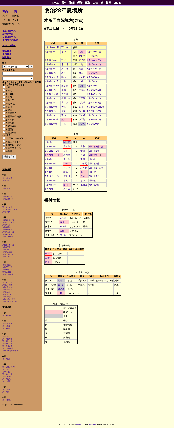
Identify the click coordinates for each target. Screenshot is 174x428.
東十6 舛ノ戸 (7, 344)
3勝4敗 (92, 172)
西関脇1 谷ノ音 (8, 220)
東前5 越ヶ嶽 (7, 229)
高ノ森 (64, 102)
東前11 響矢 (7, 272)
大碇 (81, 51)
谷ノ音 (82, 60)
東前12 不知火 (7, 274)
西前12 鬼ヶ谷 (7, 199)
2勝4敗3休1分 (94, 94)
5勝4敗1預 (94, 151)
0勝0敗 (48, 172)
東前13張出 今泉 (8, 299)
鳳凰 (81, 68)
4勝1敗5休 (92, 56)
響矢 (63, 111)
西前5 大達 (6, 292)
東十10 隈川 (7, 381)
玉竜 (63, 90)
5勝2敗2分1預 (52, 155)
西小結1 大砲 (7, 178)
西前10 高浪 (7, 297)
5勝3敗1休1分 (94, 90)
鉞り (63, 119)
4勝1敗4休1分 (94, 51)
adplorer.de (80, 424)
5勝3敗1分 (94, 184)
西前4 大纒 (6, 265)
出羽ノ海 (65, 98)
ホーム (55, 2)
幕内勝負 (6, 51)
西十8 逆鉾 (6, 328)
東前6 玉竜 (6, 247)
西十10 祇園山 (7, 348)
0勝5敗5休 (92, 85)
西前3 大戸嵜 (7, 290)
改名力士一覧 (9, 30)
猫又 (65, 180)
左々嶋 (83, 167)
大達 (81, 85)
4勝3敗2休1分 (52, 81)
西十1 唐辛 (6, 369)
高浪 (81, 107)
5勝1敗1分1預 (52, 176)
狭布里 (66, 155)
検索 (108, 2)
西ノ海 (64, 47)
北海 (63, 81)
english (118, 2)
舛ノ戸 (66, 167)
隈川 (65, 184)
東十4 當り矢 (7, 323)
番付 (64, 2)
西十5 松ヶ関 (7, 341)
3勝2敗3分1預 (96, 146)
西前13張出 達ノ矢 (9, 301)
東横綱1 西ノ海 (8, 245)
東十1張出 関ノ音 (9, 367)
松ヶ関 (83, 163)
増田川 (66, 176)
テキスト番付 (9, 45)
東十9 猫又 (6, 379)
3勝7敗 (48, 142)
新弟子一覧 (7, 33)
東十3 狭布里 (7, 339)
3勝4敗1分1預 (96, 167)
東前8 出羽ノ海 (8, 232)
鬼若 (82, 172)
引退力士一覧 (9, 36)
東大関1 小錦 (7, 282)
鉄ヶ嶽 (66, 189)
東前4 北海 (6, 212)
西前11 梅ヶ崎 (7, 254)
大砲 (81, 64)
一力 (81, 94)
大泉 (63, 107)
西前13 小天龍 (7, 237)
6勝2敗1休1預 (94, 68)
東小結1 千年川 (8, 222)
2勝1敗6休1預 (52, 47)
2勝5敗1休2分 (52, 119)
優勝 (80, 2)
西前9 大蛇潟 (7, 252)
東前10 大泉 (7, 294)
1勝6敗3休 (50, 102)
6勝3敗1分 (50, 159)
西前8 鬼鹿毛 (7, 234)
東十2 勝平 (6, 392)
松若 (65, 163)
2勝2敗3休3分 (94, 102)
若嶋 (82, 155)
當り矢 (66, 159)
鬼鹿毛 (82, 98)
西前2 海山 (6, 180)
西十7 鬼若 (6, 376)
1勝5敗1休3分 (52, 94)
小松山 (82, 90)
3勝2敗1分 (50, 184)
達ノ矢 (82, 124)
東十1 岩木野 (7, 389)
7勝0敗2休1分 (94, 64)
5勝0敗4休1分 (94, 115)
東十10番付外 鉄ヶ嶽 (10, 351)
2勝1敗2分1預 (52, 151)
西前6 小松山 (7, 197)
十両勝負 (6, 54)
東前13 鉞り (7, 257)
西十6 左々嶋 (7, 374)
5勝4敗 (48, 167)
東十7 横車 (6, 400)
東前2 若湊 (6, 225)
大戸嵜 (82, 77)
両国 (82, 159)
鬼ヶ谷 (82, 115)
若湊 (63, 73)
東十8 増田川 (7, 346)
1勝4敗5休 (50, 111)
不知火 (64, 115)
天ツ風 (64, 94)
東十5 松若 (6, 326)
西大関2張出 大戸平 (9, 209)
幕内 (5, 11)
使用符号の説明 (10, 40)
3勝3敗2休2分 (52, 85)
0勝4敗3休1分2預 (96, 107)
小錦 (63, 51)
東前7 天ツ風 (7, 267)
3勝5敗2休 (50, 98)
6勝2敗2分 (94, 176)
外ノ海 (64, 68)
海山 (81, 73)
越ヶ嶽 (64, 85)
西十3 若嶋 (6, 315)
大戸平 (82, 56)
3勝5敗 (92, 159)
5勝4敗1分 (94, 163)
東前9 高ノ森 (7, 270)
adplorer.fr (92, 424)
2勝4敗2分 (50, 146)
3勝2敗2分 (50, 180)
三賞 (87, 2)
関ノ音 (66, 142)
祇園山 (83, 184)
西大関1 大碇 (7, 207)
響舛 (63, 77)
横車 (65, 172)
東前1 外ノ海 (7, 287)
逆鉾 (82, 176)
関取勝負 (6, 57)
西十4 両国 (6, 372)
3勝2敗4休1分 (52, 77)
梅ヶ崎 (82, 111)
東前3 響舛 (6, 227)
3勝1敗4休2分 (94, 60)
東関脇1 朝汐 (7, 285)
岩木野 (66, 146)
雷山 (82, 151)
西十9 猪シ (6, 359)
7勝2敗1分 (94, 155)
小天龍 (82, 119)
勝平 (65, 151)
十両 (14, 11)
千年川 (64, 64)
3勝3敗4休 (50, 64)
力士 (95, 2)
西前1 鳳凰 (6, 188)
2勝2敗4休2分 (94, 111)
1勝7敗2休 (92, 81)
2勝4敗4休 (50, 90)
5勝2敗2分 (50, 189)
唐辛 (82, 146)
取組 (72, 2)
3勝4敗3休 (50, 73)
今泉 (63, 124)
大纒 (81, 81)
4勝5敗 (92, 180)
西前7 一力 (6, 249)
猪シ (82, 180)
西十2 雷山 (6, 336)
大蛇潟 (82, 102)
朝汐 (63, 60)
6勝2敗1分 (50, 163)
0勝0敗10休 (51, 51)
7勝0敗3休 (92, 73)
